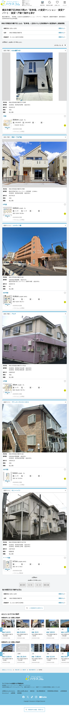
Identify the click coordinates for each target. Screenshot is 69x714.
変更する (61, 28)
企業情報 (13, 693)
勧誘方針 (32, 691)
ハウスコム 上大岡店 (18, 131)
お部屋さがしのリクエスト (8, 691)
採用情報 (19, 693)
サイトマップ (5, 693)
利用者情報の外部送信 (52, 691)
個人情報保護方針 (41, 691)
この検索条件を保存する (36, 608)
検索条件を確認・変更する (35, 709)
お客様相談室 (63, 691)
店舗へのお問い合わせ (22, 691)
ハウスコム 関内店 (18, 573)
